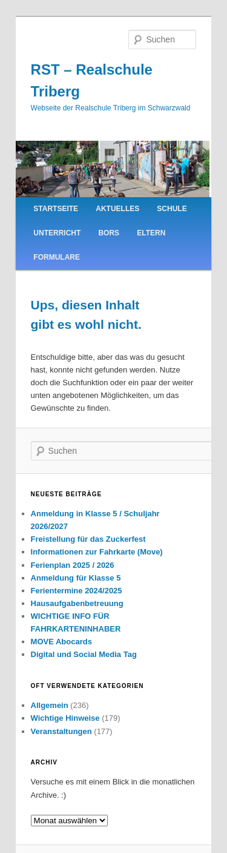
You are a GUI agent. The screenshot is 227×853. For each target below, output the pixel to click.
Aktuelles (117, 208)
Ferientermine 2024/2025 (76, 590)
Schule (171, 208)
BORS (108, 233)
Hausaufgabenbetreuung (77, 603)
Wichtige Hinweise (65, 718)
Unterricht (57, 233)
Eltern (151, 233)
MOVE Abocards (61, 641)
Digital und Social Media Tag (84, 654)
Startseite (55, 208)
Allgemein (49, 705)
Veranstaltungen (61, 731)
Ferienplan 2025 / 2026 (72, 565)
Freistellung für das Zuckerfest (88, 539)
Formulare (56, 257)
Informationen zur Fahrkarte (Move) (97, 551)
